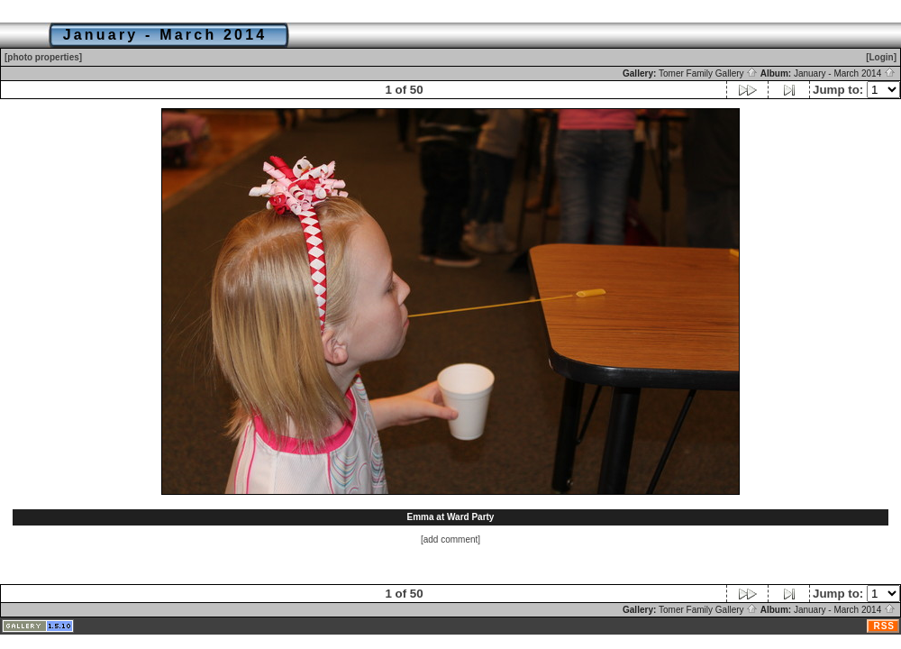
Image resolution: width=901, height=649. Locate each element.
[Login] (881, 57)
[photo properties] (43, 57)
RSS (884, 626)
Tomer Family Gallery (708, 73)
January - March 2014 (845, 73)
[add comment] (450, 539)
